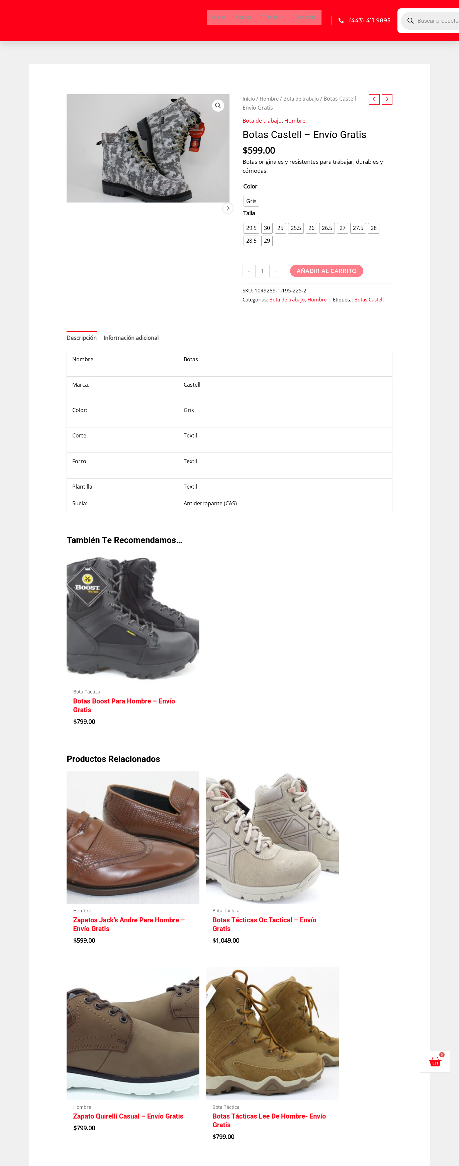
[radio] (251, 201)
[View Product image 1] (85, 226)
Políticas (351, 965)
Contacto (305, 17)
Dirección (253, 965)
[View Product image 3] (169, 226)
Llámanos (253, 1020)
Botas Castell (369, 299)
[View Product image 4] (211, 226)
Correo (247, 1065)
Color (250, 186)
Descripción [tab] (82, 339)
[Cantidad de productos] (262, 271)
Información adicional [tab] (132, 339)
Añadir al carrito (327, 271)
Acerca (243, 17)
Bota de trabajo (306, 98)
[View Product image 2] (127, 226)
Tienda (273, 17)
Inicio (218, 17)
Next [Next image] (228, 227)
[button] (218, 106)
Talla (249, 213)
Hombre (271, 98)
